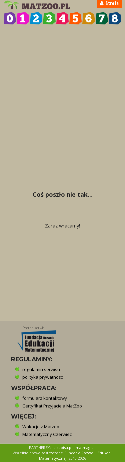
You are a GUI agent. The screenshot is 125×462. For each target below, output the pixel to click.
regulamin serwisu (41, 369)
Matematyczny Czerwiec (47, 434)
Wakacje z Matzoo (40, 427)
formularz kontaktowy (44, 398)
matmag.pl (85, 447)
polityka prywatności (43, 377)
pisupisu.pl (62, 447)
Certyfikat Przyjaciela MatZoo (52, 406)
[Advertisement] (62, 92)
